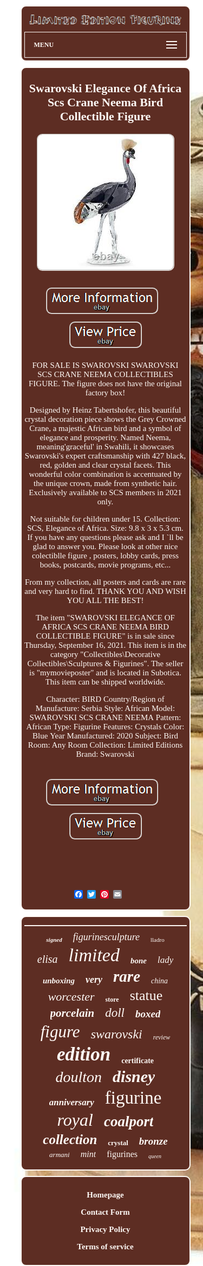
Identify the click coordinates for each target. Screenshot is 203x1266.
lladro (157, 939)
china (159, 981)
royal (75, 1120)
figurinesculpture (106, 937)
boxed (147, 1013)
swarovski (116, 1034)
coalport (129, 1121)
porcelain (72, 1013)
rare (126, 976)
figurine (133, 1097)
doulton (79, 1077)
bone (138, 960)
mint (88, 1154)
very (94, 979)
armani (59, 1155)
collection (70, 1139)
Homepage (105, 1194)
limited (94, 955)
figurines (122, 1154)
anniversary (71, 1102)
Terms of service (105, 1246)
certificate (137, 1061)
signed (54, 939)
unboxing (59, 980)
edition (83, 1054)
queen (154, 1156)
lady (165, 960)
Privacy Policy (105, 1229)
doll (115, 1012)
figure (60, 1031)
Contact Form (105, 1212)
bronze (153, 1141)
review (162, 1037)
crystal (118, 1143)
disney (134, 1076)
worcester (71, 996)
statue (146, 995)
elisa (47, 959)
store (112, 999)
